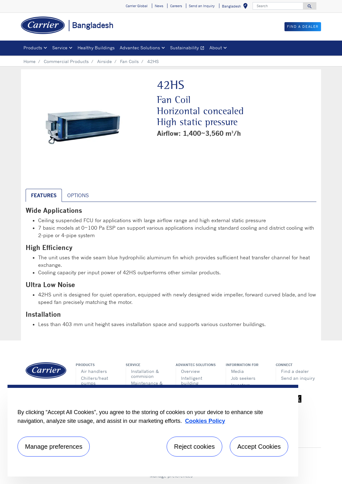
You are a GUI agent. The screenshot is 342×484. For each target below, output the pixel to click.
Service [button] (60, 47)
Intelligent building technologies (194, 383)
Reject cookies (194, 446)
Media (237, 371)
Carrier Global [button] (137, 6)
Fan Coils (129, 61)
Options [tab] (78, 195)
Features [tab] (44, 195)
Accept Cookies (259, 446)
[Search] (278, 6)
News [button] (159, 6)
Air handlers (94, 371)
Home (29, 61)
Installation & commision (145, 374)
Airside (104, 61)
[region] (153, 431)
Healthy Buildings (96, 47)
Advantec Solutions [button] (140, 47)
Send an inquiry (298, 378)
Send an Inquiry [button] (202, 6)
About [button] (215, 47)
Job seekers (243, 378)
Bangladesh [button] (236, 7)
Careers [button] (176, 6)
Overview (190, 371)
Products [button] (32, 47)
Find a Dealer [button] (303, 26)
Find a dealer (295, 371)
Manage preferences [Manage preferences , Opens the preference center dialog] (53, 446)
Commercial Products (66, 61)
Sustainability (188, 48)
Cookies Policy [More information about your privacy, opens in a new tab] (205, 421)
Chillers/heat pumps (94, 380)
